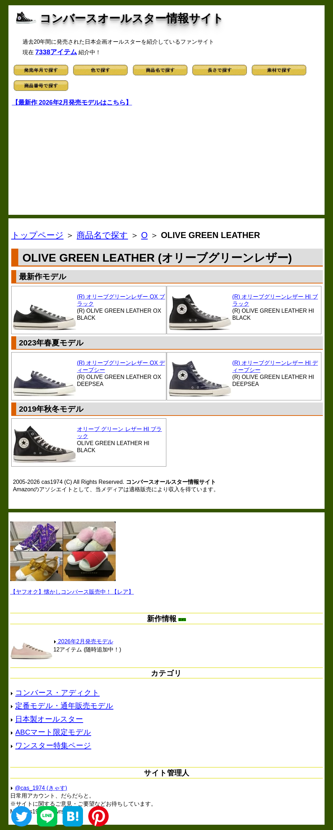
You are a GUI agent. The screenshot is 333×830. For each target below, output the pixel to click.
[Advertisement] (166, 158)
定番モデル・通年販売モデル (64, 705)
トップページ (37, 235)
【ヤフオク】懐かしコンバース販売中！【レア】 (72, 592)
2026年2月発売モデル (83, 641)
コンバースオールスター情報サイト (132, 18)
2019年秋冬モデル (51, 409)
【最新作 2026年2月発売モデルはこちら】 (72, 102)
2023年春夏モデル (51, 342)
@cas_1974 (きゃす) (41, 788)
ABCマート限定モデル (53, 732)
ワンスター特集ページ (53, 745)
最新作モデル (42, 276)
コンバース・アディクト (57, 692)
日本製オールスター (49, 719)
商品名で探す (102, 235)
